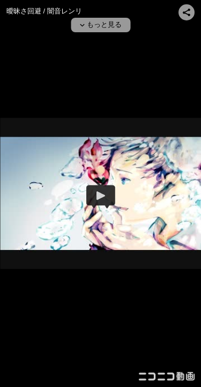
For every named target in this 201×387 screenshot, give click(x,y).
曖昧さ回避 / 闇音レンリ (44, 11)
